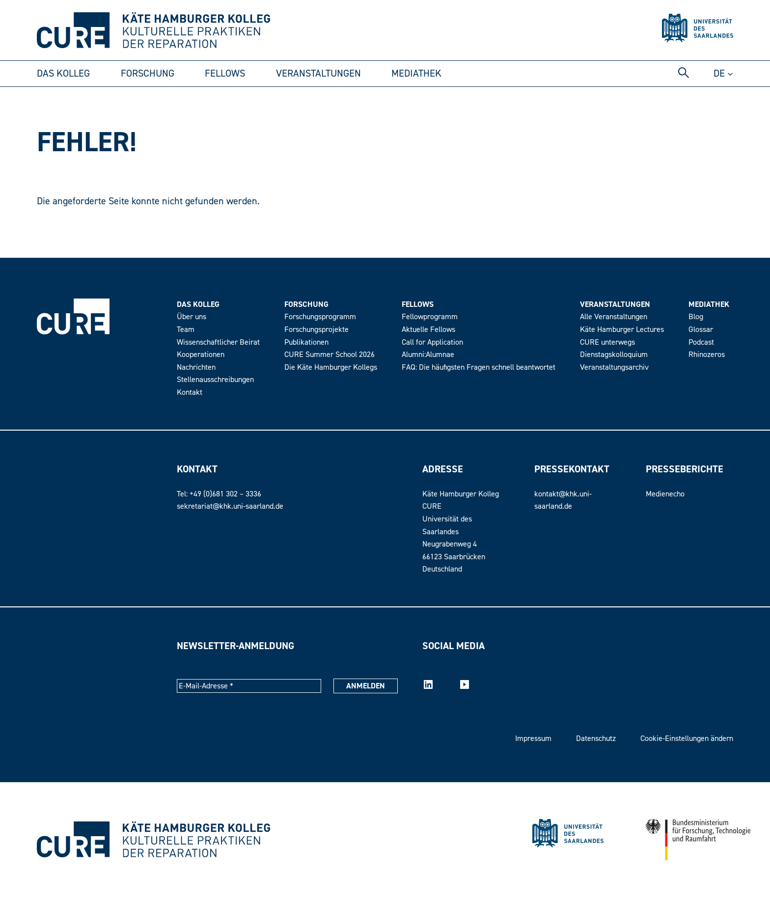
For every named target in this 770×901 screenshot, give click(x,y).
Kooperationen (200, 354)
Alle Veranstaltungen (613, 317)
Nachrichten (196, 367)
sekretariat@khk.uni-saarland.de (230, 506)
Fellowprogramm (430, 317)
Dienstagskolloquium (614, 354)
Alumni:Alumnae (428, 354)
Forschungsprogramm (320, 317)
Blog (695, 317)
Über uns (191, 317)
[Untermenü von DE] (730, 74)
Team (185, 329)
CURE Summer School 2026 (329, 354)
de (719, 73)
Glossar (700, 329)
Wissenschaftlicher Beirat (218, 342)
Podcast (701, 342)
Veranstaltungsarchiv (614, 367)
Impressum (533, 738)
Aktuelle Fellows (428, 329)
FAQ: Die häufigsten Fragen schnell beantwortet (478, 367)
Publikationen (306, 342)
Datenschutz (596, 738)
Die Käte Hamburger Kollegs (330, 367)
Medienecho (665, 494)
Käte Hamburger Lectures (622, 329)
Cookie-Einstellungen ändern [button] (686, 738)
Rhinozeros (706, 354)
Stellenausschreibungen (215, 379)
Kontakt (189, 392)
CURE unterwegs (607, 342)
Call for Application (432, 342)
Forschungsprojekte (316, 329)
